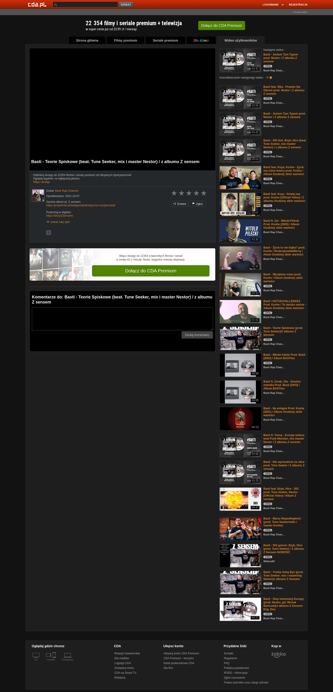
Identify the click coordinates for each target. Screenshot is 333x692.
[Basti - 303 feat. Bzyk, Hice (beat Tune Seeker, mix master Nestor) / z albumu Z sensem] (240, 150)
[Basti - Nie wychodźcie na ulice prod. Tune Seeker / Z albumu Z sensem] (240, 472)
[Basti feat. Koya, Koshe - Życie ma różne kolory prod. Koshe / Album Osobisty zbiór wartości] (240, 177)
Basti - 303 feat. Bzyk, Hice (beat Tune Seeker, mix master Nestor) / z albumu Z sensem (284, 144)
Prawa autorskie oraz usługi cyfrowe (246, 682)
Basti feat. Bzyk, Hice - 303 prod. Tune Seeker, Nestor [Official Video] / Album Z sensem (280, 494)
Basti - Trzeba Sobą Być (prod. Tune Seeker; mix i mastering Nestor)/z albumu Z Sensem (283, 576)
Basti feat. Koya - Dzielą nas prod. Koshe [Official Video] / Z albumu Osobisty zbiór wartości (284, 197)
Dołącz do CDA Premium (150, 270)
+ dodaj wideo (300, 12)
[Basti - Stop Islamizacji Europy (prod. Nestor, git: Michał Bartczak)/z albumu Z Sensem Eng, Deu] (240, 609)
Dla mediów (121, 658)
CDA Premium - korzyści (178, 658)
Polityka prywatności (236, 668)
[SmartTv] (55, 662)
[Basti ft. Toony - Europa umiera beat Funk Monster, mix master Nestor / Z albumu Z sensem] (240, 445)
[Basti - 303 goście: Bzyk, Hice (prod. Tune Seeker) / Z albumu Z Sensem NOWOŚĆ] (240, 555)
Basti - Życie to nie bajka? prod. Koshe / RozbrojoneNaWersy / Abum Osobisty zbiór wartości (284, 251)
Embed (179, 204)
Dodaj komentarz (197, 335)
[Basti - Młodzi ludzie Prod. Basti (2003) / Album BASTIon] (240, 364)
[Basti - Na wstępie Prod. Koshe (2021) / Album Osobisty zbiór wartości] (240, 418)
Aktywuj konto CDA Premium (181, 653)
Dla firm (168, 668)
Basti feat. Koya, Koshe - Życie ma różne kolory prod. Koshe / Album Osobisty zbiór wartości (283, 171)
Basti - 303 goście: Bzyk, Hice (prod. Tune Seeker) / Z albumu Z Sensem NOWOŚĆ (283, 549)
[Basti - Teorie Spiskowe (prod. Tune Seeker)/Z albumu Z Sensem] (240, 338)
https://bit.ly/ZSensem (59, 215)
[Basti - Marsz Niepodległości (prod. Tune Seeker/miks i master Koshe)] (240, 528)
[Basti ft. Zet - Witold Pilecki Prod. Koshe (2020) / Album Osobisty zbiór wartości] (240, 231)
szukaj (126, 5)
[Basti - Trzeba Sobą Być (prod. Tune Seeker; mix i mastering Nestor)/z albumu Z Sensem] (240, 582)
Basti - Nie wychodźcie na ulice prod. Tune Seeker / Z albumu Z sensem (284, 465)
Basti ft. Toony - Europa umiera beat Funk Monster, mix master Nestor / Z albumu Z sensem (283, 439)
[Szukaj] (85, 4)
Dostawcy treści (124, 668)
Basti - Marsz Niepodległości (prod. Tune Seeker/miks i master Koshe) (282, 522)
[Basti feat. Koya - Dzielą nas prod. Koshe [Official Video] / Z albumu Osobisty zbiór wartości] (240, 204)
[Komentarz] (122, 318)
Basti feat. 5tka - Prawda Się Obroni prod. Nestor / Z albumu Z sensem (283, 90)
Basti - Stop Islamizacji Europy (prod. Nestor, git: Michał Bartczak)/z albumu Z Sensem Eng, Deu (283, 604)
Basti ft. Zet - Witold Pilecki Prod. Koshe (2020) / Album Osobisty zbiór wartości (281, 224)
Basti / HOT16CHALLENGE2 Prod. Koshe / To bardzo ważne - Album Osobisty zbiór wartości (284, 305)
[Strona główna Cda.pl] (37, 4)
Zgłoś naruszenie (234, 677)
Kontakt (228, 653)
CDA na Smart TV (125, 672)
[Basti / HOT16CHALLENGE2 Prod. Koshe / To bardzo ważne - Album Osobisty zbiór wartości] (240, 311)
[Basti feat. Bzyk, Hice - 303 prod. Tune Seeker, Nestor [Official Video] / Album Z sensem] (240, 498)
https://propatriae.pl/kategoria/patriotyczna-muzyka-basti (80, 205)
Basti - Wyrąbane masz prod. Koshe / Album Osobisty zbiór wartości (283, 278)
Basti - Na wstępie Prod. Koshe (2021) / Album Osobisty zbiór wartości (283, 412)
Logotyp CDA (122, 663)
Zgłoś (197, 204)
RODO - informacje (235, 672)
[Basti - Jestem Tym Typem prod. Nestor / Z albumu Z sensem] (240, 60)
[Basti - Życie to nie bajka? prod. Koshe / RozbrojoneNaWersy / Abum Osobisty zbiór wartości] (240, 257)
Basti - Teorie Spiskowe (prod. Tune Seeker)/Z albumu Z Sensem (283, 331)
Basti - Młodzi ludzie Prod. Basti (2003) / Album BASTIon (284, 356)
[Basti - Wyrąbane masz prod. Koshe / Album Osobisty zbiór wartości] (240, 284)
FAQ (226, 663)
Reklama (119, 677)
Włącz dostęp (41, 182)
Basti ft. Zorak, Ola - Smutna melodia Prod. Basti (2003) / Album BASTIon (282, 385)
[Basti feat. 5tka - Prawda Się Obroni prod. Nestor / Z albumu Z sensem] (240, 97)
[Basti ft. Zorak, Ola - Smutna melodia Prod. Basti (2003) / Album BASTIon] (240, 391)
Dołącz (221, 25)
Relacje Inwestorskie (127, 653)
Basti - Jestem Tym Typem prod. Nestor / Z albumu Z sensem (280, 58)
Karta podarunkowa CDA (178, 663)
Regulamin (230, 658)
